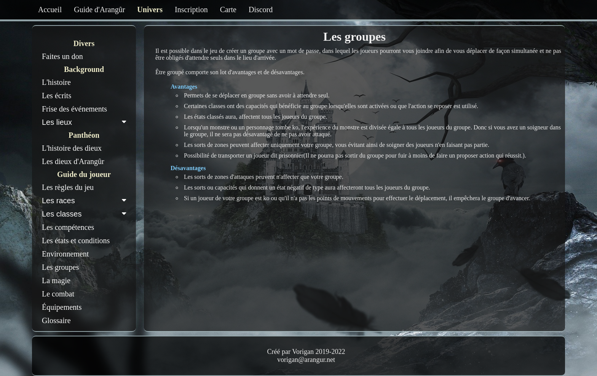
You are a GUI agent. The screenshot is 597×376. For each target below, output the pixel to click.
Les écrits (56, 95)
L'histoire (56, 82)
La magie (56, 280)
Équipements (61, 307)
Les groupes (60, 267)
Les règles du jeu (68, 187)
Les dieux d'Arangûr (73, 161)
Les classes (85, 214)
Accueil (50, 9)
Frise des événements (74, 109)
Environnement (65, 254)
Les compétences (68, 227)
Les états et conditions (76, 240)
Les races (85, 200)
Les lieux (85, 122)
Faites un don (62, 56)
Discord (261, 9)
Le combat (58, 294)
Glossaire (56, 320)
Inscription (191, 9)
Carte (228, 9)
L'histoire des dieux (72, 148)
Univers (150, 9)
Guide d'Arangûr (99, 9)
